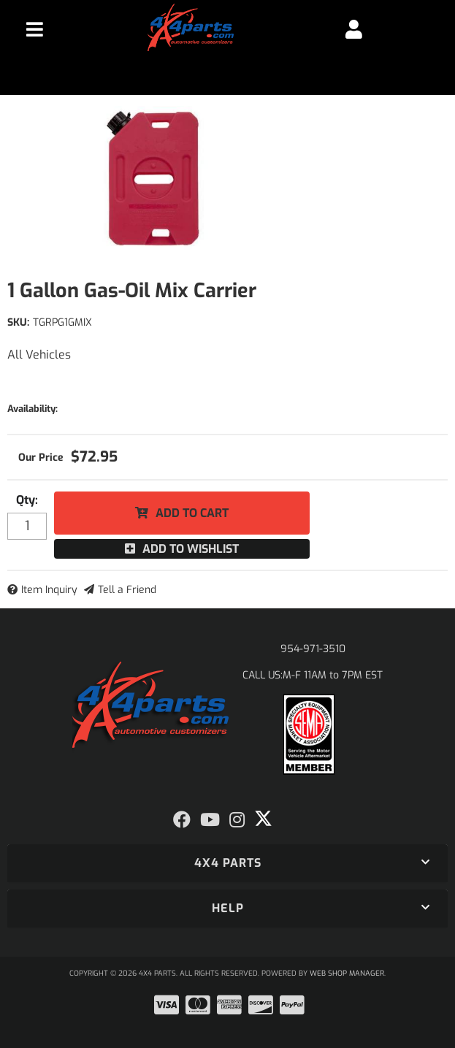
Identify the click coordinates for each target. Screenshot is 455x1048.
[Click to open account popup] (353, 29)
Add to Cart (192, 513)
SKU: (18, 322)
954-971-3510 (312, 649)
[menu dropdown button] (34, 29)
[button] (227, 863)
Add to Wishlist (190, 548)
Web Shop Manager (347, 973)
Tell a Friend (127, 590)
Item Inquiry (49, 590)
